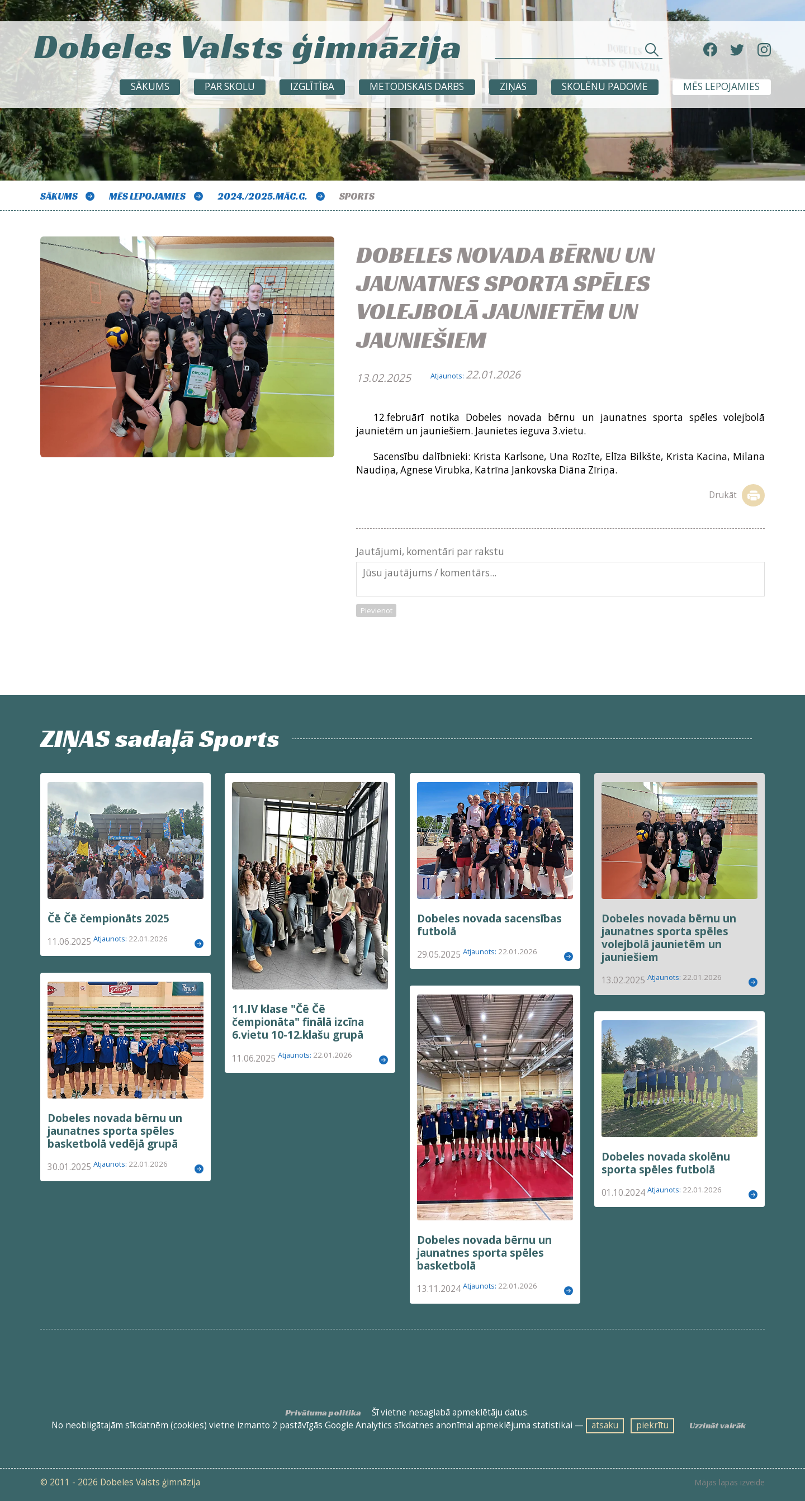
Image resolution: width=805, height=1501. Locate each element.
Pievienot (376, 610)
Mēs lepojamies (721, 86)
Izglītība (312, 86)
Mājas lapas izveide (729, 1483)
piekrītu (652, 1425)
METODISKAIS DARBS (417, 86)
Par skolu (230, 86)
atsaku (604, 1425)
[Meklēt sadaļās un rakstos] (578, 52)
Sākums (150, 86)
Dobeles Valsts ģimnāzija (248, 45)
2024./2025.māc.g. (262, 196)
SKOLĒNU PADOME (605, 86)
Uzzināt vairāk (717, 1425)
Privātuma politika (323, 1412)
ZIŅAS (513, 86)
